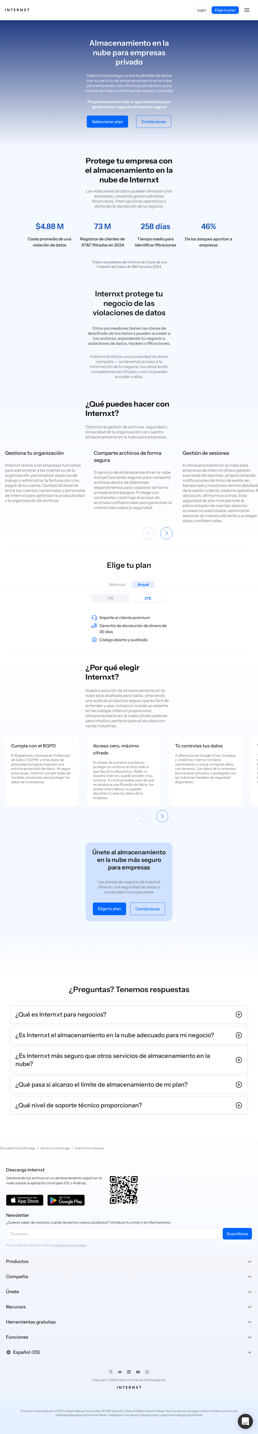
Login (201, 10)
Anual (143, 584)
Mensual (117, 584)
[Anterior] (148, 533)
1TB (110, 598)
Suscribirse (237, 1233)
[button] (247, 10)
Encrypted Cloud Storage (17, 1148)
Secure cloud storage (55, 1148)
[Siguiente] (166, 533)
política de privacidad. (70, 1245)
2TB (148, 598)
